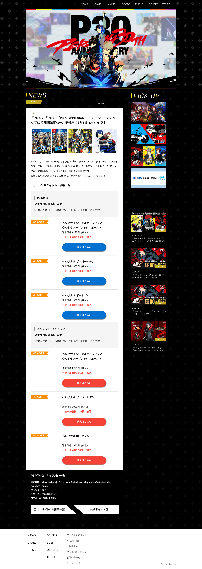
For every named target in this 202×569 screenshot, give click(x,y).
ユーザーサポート (75, 563)
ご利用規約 (72, 546)
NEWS (84, 4)
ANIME (112, 4)
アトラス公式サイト (77, 535)
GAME (97, 4)
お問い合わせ (73, 557)
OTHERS (153, 4)
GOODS (126, 4)
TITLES (166, 4)
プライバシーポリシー (78, 552)
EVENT (139, 4)
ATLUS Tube (73, 540)
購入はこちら (84, 247)
